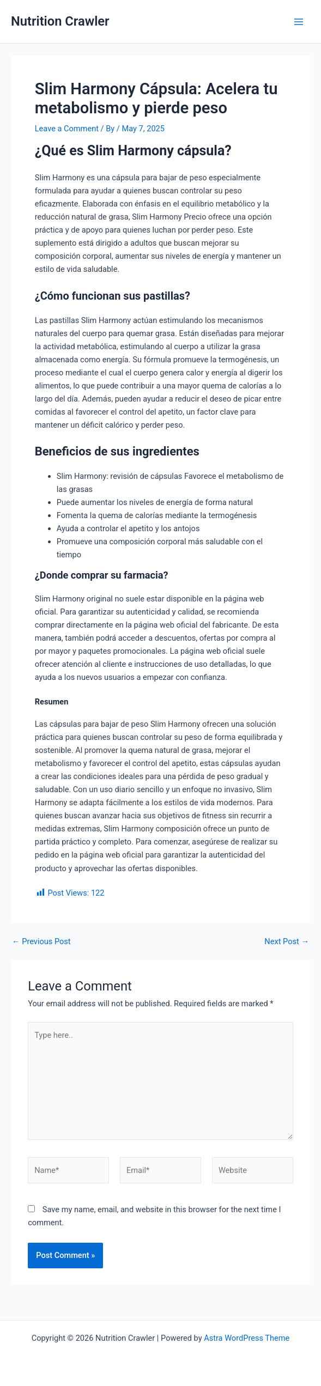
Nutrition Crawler (60, 21)
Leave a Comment (67, 128)
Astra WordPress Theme (246, 1338)
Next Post (286, 942)
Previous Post (41, 942)
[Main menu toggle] (298, 21)
